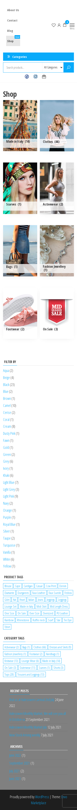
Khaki (6, 475)
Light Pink (8, 496)
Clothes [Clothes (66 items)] (39, 647)
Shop (15, 39)
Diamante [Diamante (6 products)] (9, 593)
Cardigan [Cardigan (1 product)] (28, 586)
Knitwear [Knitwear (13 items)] (11, 661)
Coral (6, 419)
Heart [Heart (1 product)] (22, 599)
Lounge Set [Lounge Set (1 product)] (10, 606)
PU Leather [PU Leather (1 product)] (62, 613)
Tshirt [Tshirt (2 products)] (7, 627)
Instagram (35, 77)
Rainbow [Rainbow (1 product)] (9, 620)
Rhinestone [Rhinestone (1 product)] (23, 620)
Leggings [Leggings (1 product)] (62, 599)
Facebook (27, 77)
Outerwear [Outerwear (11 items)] (27, 667)
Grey (6, 461)
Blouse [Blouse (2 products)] (8, 586)
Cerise (7, 412)
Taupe (7, 538)
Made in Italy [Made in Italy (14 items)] (51, 661)
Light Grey (9, 489)
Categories (19, 57)
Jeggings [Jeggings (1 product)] (51, 599)
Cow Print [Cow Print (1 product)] (51, 586)
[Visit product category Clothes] (57, 125)
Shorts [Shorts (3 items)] (58, 667)
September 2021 (19, 763)
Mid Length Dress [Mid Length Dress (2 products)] (59, 606)
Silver (6, 531)
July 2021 (14, 770)
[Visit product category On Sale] (57, 313)
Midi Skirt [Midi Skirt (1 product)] (41, 606)
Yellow (7, 566)
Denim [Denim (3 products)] (62, 586)
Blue (5, 391)
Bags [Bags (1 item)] (26, 647)
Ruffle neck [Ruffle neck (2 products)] (39, 620)
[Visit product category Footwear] (20, 313)
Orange (7, 510)
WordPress (42, 796)
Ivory (6, 468)
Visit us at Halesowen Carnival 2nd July (31, 699)
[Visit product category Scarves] (20, 188)
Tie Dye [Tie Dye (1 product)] (68, 620)
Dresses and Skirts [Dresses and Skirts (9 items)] (60, 647)
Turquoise (9, 545)
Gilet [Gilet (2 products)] (7, 599)
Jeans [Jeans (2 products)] (40, 599)
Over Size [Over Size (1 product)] (34, 613)
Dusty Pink (9, 433)
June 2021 (15, 778)
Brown (7, 398)
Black (6, 384)
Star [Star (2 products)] (58, 620)
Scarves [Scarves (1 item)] (44, 667)
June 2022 (15, 755)
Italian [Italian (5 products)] (31, 599)
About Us (13, 10)
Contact (12, 20)
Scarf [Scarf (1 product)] (50, 620)
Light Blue (8, 482)
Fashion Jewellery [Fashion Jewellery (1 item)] (15, 654)
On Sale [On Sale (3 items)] (10, 667)
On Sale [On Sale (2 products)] (22, 613)
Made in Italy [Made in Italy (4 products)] (26, 606)
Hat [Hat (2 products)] (14, 599)
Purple (7, 517)
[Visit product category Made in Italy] (20, 125)
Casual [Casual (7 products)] (39, 586)
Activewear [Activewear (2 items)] (12, 647)
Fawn (6, 440)
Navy (6, 503)
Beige (6, 377)
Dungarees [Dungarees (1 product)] (23, 593)
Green (7, 454)
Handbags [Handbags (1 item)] (52, 654)
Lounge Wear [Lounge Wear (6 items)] (30, 661)
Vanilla (7, 552)
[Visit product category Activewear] (57, 188)
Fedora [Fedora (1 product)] (68, 593)
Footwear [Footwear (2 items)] (36, 654)
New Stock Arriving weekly (24, 734)
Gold (6, 447)
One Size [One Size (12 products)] (9, 613)
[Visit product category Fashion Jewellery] (57, 250)
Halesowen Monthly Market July (28, 727)
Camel (7, 405)
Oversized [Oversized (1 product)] (48, 613)
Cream (7, 426)
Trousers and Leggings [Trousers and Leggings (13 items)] (30, 674)
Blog (10, 31)
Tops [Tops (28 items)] (9, 674)
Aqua (6, 370)
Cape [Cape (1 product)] (17, 586)
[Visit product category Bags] (20, 250)
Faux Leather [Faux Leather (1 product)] (38, 593)
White (6, 559)
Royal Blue (9, 524)
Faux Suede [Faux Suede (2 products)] (55, 593)
